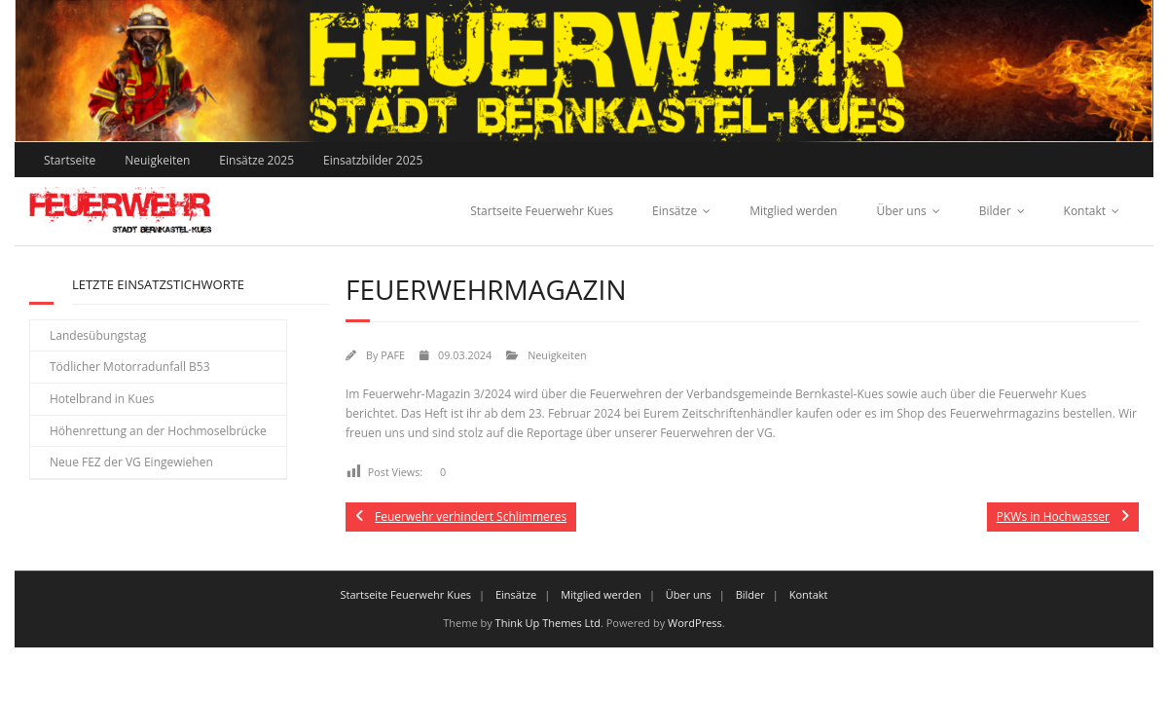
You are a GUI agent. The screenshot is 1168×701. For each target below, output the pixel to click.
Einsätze (674, 211)
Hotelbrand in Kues (102, 398)
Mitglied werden (793, 211)
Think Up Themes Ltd (548, 622)
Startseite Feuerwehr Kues (541, 211)
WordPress (695, 622)
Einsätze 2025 (256, 160)
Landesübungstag (98, 335)
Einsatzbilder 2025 (372, 160)
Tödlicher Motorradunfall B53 (130, 366)
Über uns (901, 211)
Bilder (995, 211)
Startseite (69, 160)
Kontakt (1085, 211)
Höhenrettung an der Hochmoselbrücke (158, 431)
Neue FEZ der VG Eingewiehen (131, 462)
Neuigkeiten (157, 160)
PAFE (393, 355)
